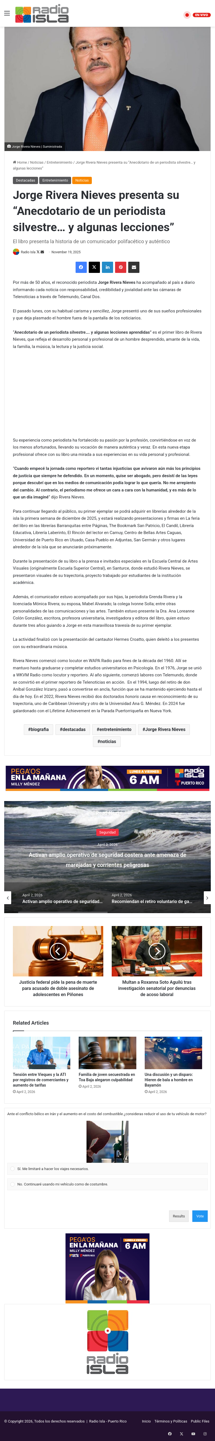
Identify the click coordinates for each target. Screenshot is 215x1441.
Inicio (146, 1422)
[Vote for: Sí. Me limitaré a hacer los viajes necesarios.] (108, 1148)
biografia (40, 729)
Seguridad (107, 832)
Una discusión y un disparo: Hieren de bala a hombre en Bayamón (169, 1080)
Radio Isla (30, 252)
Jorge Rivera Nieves (165, 729)
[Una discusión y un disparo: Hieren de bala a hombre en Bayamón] (173, 1053)
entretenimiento (115, 729)
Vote (200, 1216)
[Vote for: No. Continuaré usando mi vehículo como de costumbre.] (108, 1184)
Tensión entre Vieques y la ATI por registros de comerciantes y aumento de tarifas (41, 1080)
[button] (107, 1142)
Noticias (37, 162)
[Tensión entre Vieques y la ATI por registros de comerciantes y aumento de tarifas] (41, 1053)
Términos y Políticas (171, 1422)
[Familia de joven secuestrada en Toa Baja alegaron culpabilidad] (107, 1053)
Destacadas (25, 180)
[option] (107, 857)
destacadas (74, 729)
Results (179, 1216)
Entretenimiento (60, 162)
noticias (108, 741)
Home (20, 162)
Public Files (200, 1422)
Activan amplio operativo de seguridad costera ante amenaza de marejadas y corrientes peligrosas (107, 864)
